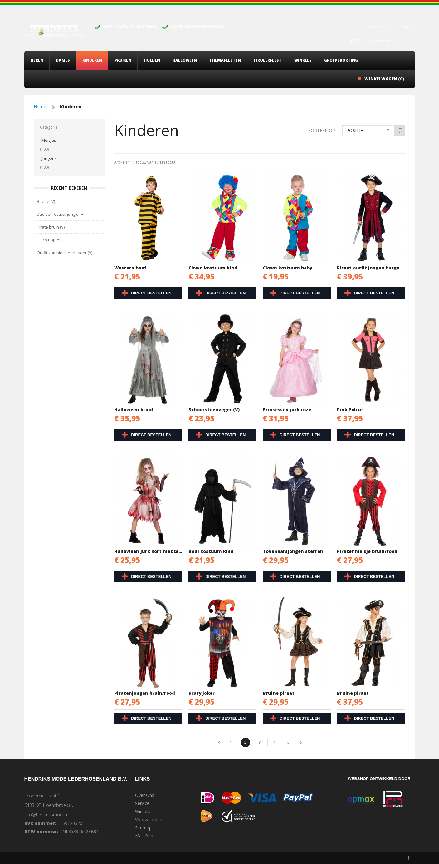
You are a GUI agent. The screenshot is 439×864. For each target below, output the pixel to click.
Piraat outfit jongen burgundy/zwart (371, 268)
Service (142, 803)
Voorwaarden (148, 819)
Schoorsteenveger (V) (214, 409)
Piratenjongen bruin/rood (144, 693)
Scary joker (201, 693)
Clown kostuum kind (212, 268)
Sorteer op (321, 130)
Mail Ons (144, 836)
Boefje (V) (46, 201)
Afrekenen (377, 27)
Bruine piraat (279, 693)
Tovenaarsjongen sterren (293, 551)
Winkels (142, 811)
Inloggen (404, 27)
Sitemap (143, 828)
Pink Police (350, 409)
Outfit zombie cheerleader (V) (64, 252)
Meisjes (48, 140)
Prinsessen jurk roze (287, 409)
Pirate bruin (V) (51, 227)
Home (40, 107)
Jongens (49, 158)
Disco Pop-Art (49, 240)
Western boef (130, 268)
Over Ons (144, 795)
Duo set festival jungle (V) (60, 214)
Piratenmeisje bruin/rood (367, 551)
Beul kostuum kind (211, 551)
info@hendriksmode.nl (47, 814)
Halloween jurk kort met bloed (148, 551)
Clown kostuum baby (287, 268)
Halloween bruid (133, 409)
